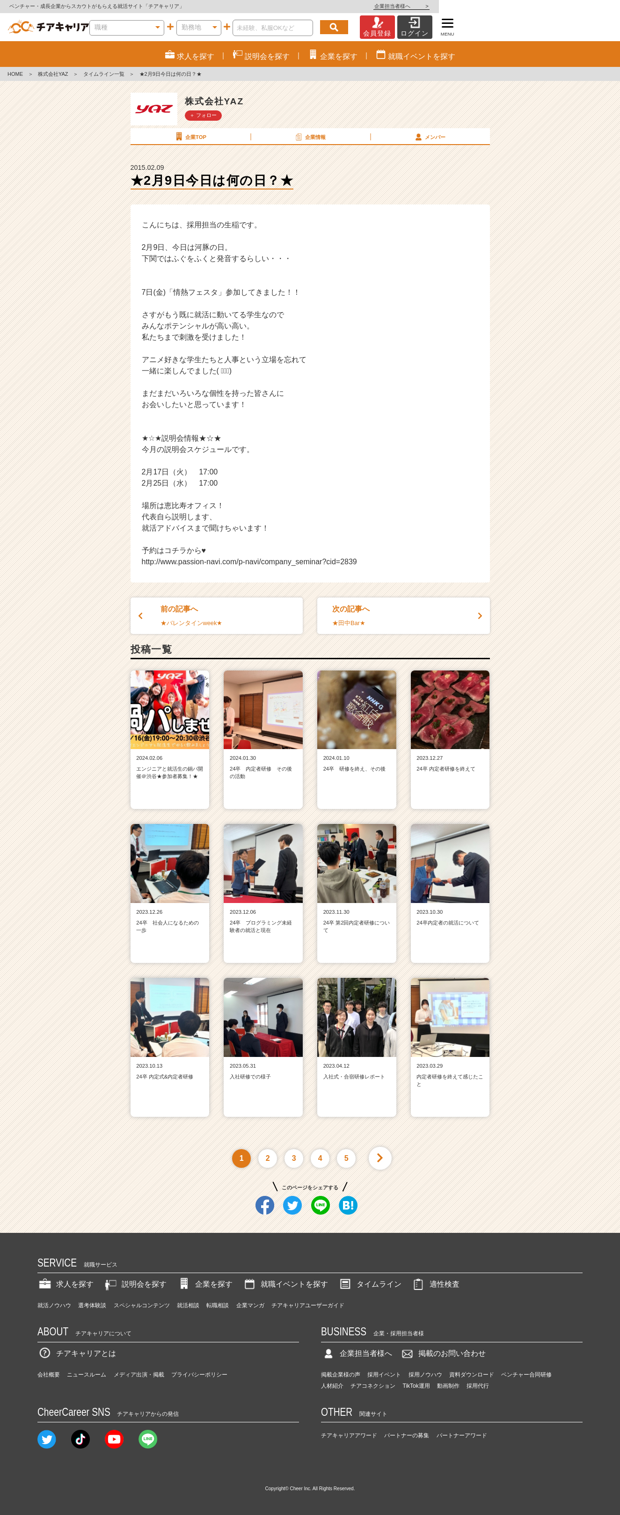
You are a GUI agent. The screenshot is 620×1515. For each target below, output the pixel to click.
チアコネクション (372, 1386)
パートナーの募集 (406, 1435)
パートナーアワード (462, 1435)
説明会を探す (135, 1284)
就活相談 (188, 1305)
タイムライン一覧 (103, 74)
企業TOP (190, 136)
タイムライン (369, 1284)
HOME (15, 74)
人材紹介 (332, 1386)
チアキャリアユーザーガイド (307, 1305)
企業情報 (309, 136)
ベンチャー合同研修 (526, 1374)
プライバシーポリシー (199, 1374)
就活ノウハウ (54, 1305)
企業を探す (204, 1284)
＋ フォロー (203, 115)
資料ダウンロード (471, 1374)
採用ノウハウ (425, 1374)
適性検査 (435, 1284)
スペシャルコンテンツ (142, 1305)
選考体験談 (92, 1305)
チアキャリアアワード (349, 1435)
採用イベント (384, 1374)
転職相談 (217, 1305)
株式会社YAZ (53, 74)
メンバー (429, 136)
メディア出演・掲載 (139, 1374)
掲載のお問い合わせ (443, 1353)
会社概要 (48, 1374)
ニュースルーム (86, 1374)
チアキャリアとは (76, 1353)
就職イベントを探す (285, 1284)
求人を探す (65, 1284)
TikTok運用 (416, 1386)
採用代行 (478, 1386)
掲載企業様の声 (340, 1374)
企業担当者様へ (582, 6)
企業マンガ (250, 1305)
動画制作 (448, 1386)
